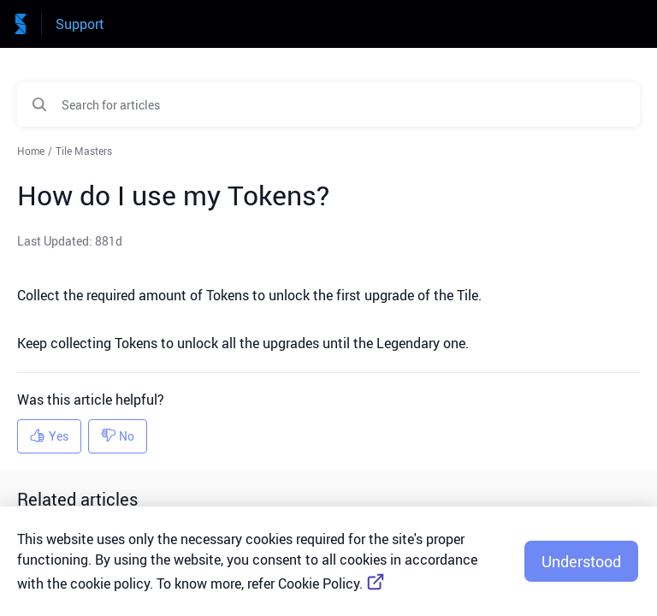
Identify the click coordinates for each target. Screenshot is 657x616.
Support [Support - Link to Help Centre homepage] (80, 24)
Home (30, 150)
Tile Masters (84, 150)
